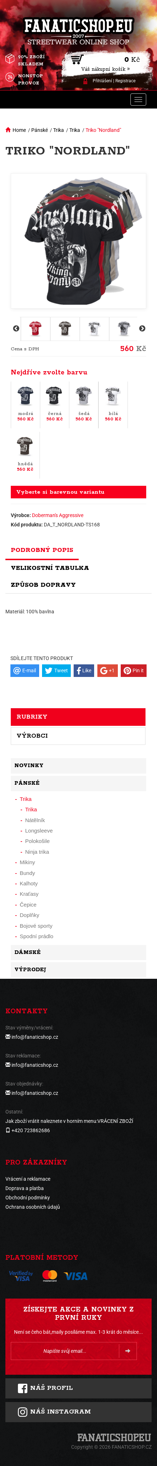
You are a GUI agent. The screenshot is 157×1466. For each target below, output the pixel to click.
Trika (58, 130)
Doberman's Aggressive (57, 515)
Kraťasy (29, 894)
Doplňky (29, 915)
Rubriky (32, 717)
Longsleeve (39, 830)
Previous (15, 329)
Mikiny (27, 862)
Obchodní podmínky (27, 1197)
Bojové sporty (36, 926)
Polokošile (37, 841)
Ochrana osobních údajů (32, 1207)
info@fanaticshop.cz (34, 1037)
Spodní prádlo (36, 936)
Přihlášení (102, 80)
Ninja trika (37, 852)
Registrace (125, 80)
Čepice (28, 905)
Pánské (39, 130)
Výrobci (32, 736)
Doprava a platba (24, 1188)
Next (141, 329)
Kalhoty (29, 883)
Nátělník (35, 820)
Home (19, 130)
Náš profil (45, 1388)
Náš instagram (54, 1412)
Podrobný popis (42, 550)
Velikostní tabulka (50, 568)
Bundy (27, 873)
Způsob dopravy (43, 585)
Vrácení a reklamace (27, 1179)
